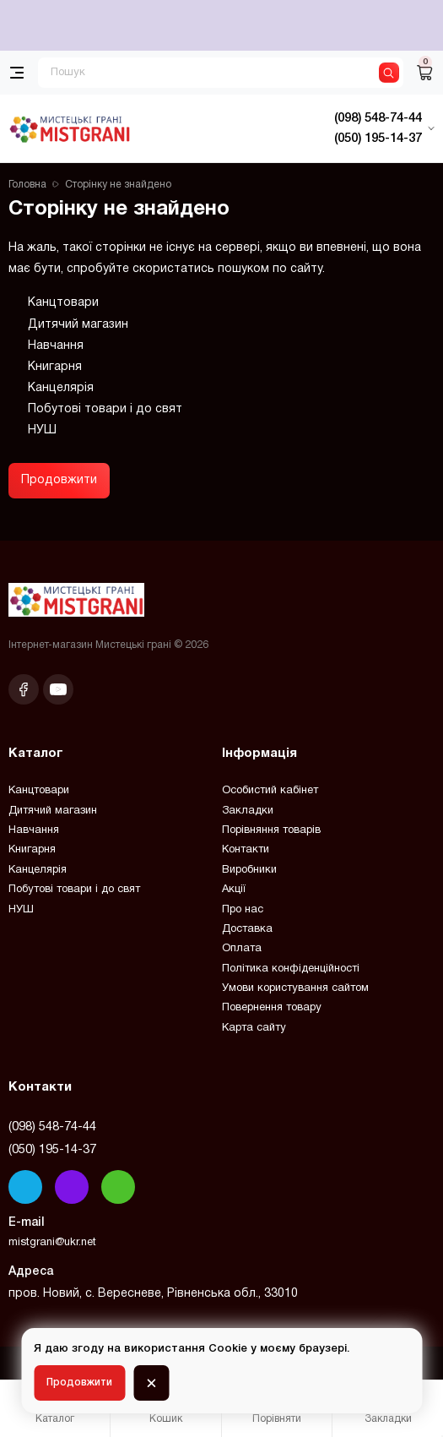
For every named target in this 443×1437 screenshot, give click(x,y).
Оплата (242, 949)
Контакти (245, 850)
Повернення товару (271, 1008)
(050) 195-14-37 (52, 1150)
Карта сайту (254, 1028)
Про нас (242, 910)
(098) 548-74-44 (52, 1127)
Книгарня (55, 367)
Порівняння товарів (271, 830)
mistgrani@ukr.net (52, 1243)
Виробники (249, 870)
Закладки (247, 811)
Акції (234, 890)
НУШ (42, 430)
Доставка (247, 929)
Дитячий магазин (78, 324)
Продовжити (59, 480)
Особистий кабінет (270, 791)
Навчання (56, 345)
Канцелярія (61, 388)
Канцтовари (63, 302)
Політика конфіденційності (290, 969)
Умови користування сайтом (295, 988)
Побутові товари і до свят (105, 409)
